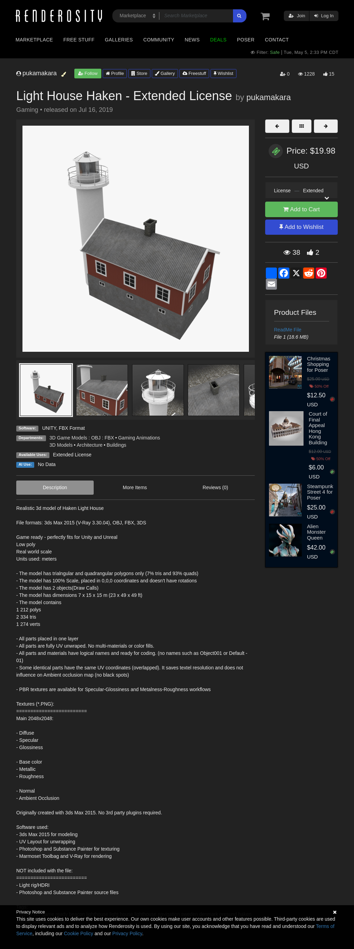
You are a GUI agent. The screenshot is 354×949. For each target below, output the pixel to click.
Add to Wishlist (301, 227)
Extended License (72, 454)
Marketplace (34, 39)
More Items (135, 487)
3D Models (61, 445)
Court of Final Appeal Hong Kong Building (318, 428)
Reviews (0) (215, 487)
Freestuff (194, 73)
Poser (245, 39)
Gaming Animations (139, 437)
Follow (87, 73)
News (192, 39)
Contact (277, 39)
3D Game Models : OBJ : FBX (81, 437)
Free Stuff (78, 39)
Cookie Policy (78, 933)
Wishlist (223, 73)
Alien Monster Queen (316, 532)
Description (55, 487)
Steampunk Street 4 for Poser (320, 492)
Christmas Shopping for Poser (318, 364)
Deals (218, 39)
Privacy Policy (127, 933)
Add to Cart (301, 209)
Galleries (119, 39)
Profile (115, 73)
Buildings (117, 445)
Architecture (90, 445)
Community (159, 39)
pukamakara (268, 97)
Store (139, 73)
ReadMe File (287, 329)
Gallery (165, 73)
